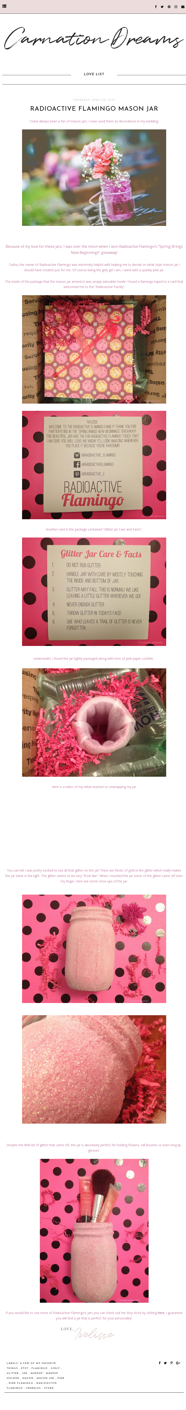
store (49, 1388)
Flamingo (40, 1368)
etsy (25, 1368)
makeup (37, 1373)
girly (56, 1368)
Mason (29, 1378)
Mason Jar (46, 1378)
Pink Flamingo (21, 1383)
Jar (25, 1373)
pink (61, 1378)
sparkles (34, 1388)
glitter (13, 1373)
